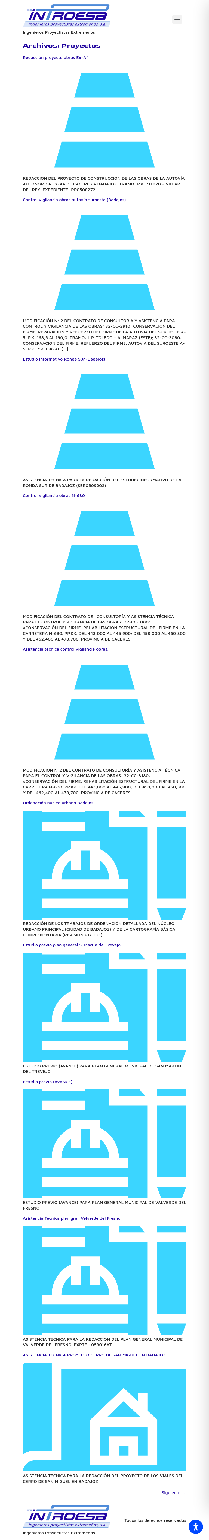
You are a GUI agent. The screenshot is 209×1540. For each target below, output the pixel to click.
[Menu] (177, 19)
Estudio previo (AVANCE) (47, 1081)
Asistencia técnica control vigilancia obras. (66, 649)
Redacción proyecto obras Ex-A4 (56, 57)
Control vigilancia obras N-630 (54, 495)
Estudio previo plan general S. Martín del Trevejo (72, 944)
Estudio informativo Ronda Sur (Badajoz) (64, 358)
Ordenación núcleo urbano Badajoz (58, 802)
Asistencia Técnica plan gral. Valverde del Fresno (72, 1218)
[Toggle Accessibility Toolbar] (196, 1527)
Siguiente (174, 1492)
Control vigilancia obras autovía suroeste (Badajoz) (74, 199)
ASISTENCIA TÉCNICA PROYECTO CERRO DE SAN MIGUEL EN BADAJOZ (94, 1354)
